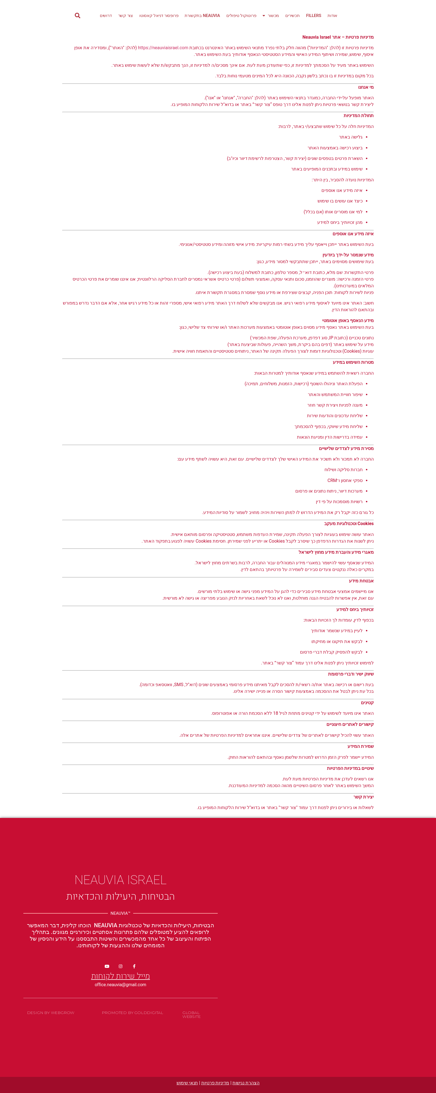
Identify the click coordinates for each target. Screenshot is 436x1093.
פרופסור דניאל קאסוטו (158, 15)
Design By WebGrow (51, 1012)
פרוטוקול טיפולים (241, 15)
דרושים (106, 15)
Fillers (313, 15)
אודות (332, 15)
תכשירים (292, 15)
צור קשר (125, 15)
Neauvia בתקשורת (202, 15)
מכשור (270, 16)
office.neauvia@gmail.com (120, 984)
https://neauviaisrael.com (163, 47)
